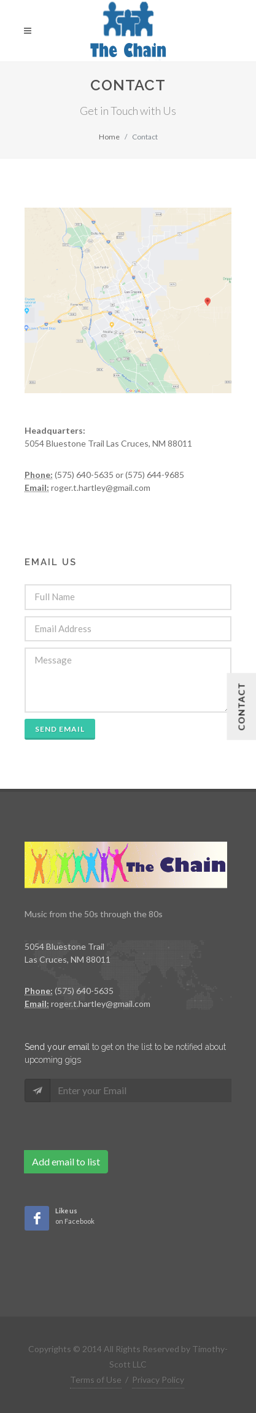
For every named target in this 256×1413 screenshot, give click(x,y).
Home (109, 136)
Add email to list (66, 1161)
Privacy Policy (158, 1379)
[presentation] (118, 1126)
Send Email (60, 729)
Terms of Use (96, 1379)
